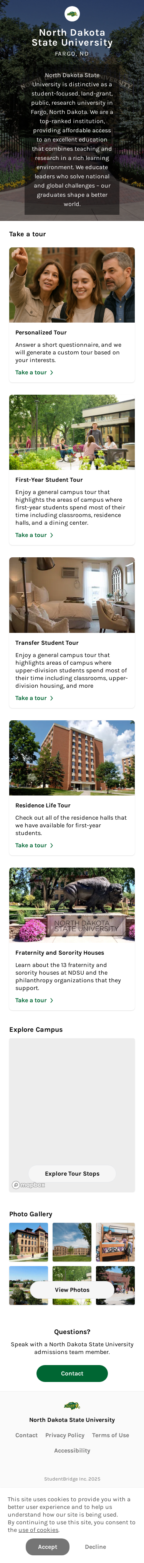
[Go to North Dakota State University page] (72, 1411)
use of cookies (38, 1529)
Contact (72, 1373)
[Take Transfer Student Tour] (72, 632)
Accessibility (72, 1450)
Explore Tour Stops (72, 1173)
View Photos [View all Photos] (72, 1289)
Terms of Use (110, 1435)
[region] (72, 1115)
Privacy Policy (64, 1435)
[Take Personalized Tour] (72, 314)
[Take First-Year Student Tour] (72, 470)
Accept (47, 1546)
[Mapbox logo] (28, 1185)
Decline (95, 1546)
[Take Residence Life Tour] (72, 787)
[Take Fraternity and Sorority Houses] (72, 939)
